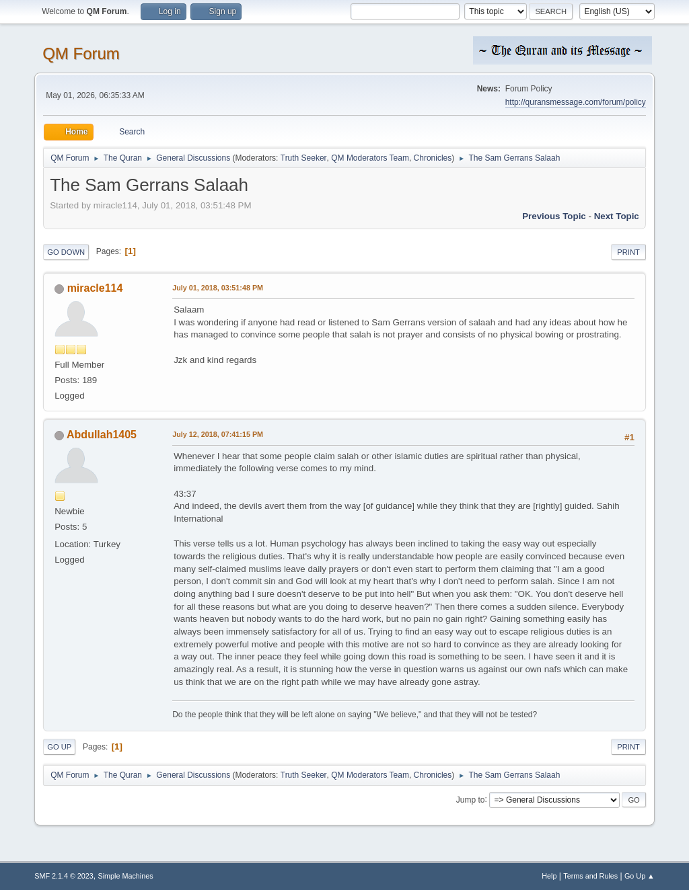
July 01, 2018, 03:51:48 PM (217, 288)
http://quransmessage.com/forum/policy (575, 102)
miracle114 (95, 288)
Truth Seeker (304, 158)
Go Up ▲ (639, 876)
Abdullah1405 (102, 434)
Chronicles (433, 158)
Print (628, 252)
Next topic (616, 216)
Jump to (470, 799)
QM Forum (81, 53)
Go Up (59, 747)
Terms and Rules (590, 876)
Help (549, 876)
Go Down (66, 252)
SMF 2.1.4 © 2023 (64, 876)
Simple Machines (125, 876)
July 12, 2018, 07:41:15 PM (217, 434)
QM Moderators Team (370, 158)
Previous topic (554, 216)
